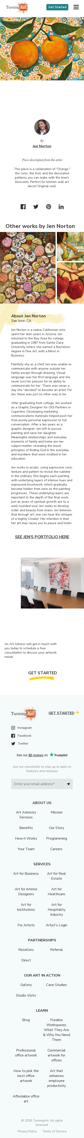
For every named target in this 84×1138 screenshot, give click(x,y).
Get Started (57, 7)
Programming (56, 838)
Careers (56, 849)
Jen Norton (42, 146)
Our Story (56, 827)
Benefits (26, 827)
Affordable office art (26, 1099)
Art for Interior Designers (26, 892)
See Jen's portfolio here (42, 537)
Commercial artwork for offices (56, 1055)
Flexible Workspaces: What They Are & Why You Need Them (56, 1030)
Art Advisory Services (26, 815)
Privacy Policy (27, 1131)
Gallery (26, 984)
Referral (56, 949)
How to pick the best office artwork (26, 1075)
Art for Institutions (26, 907)
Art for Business (26, 873)
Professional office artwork (26, 1053)
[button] (76, 7)
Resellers (26, 949)
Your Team (26, 849)
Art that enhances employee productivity (56, 1078)
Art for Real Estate (56, 876)
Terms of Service (54, 1131)
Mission (56, 812)
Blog (26, 1020)
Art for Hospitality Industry (56, 909)
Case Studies (56, 984)
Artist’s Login (56, 925)
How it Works (26, 838)
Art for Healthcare (56, 892)
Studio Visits (26, 995)
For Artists (26, 925)
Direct (26, 960)
